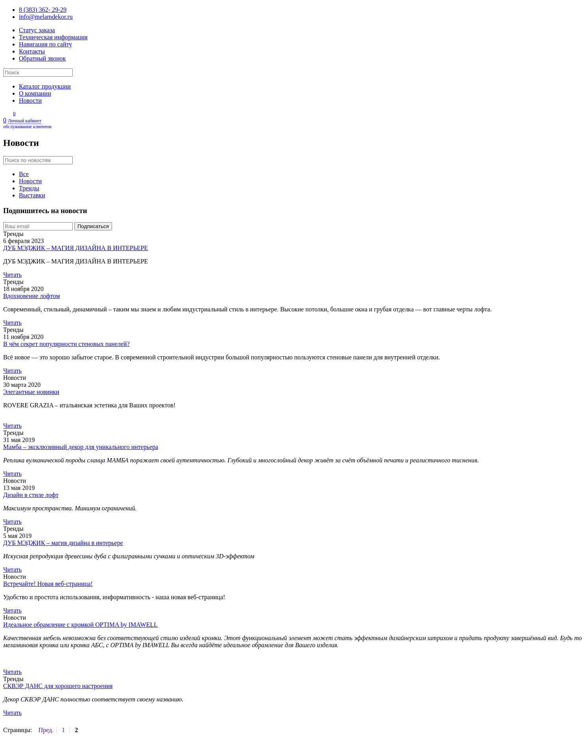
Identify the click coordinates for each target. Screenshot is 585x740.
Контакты (32, 51)
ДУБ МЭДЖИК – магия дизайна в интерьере (63, 542)
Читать (12, 274)
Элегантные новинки (31, 391)
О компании (35, 93)
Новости (30, 100)
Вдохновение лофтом (31, 296)
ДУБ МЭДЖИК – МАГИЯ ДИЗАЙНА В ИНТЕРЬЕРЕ (75, 248)
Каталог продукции (45, 86)
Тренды (29, 188)
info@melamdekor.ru (46, 16)
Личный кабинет (292, 124)
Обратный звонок (42, 58)
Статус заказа (37, 30)
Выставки (32, 195)
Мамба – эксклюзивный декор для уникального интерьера (80, 447)
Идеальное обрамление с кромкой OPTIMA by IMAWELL (80, 624)
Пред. (46, 730)
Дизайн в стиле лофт (31, 494)
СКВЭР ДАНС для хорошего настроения (57, 686)
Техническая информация (53, 37)
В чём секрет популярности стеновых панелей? (66, 344)
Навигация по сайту (45, 44)
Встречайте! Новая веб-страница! (48, 583)
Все (24, 174)
